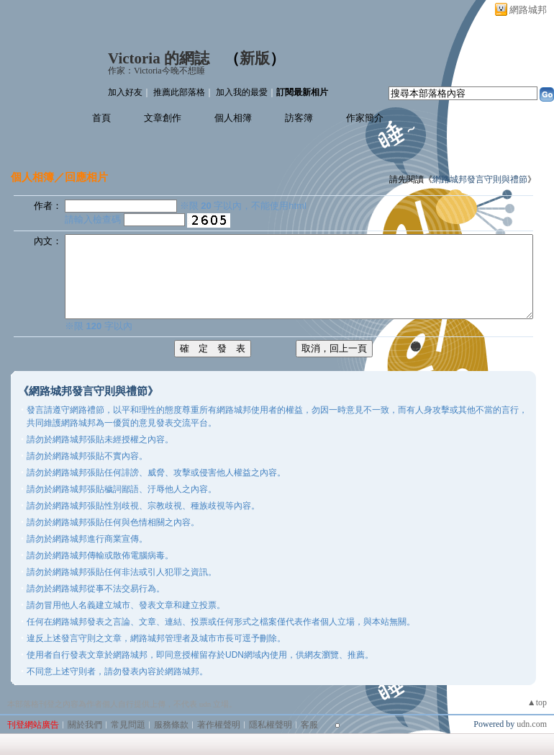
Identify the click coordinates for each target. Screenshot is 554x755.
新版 (255, 58)
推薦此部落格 (179, 92)
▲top (537, 702)
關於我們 (85, 725)
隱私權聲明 (270, 725)
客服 (309, 725)
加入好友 (125, 92)
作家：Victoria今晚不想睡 (156, 71)
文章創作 (162, 117)
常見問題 (128, 725)
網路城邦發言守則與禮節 (479, 179)
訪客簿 (299, 117)
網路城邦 (528, 9)
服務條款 (171, 725)
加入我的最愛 (242, 92)
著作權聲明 (218, 725)
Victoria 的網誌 (158, 58)
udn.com (532, 724)
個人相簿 (233, 117)
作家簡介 (364, 117)
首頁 (101, 117)
